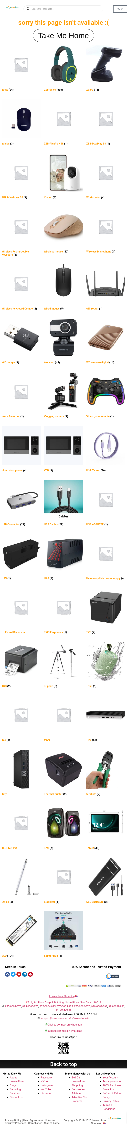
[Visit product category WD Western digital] (105, 341)
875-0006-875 (82, 1006)
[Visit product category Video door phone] (21, 449)
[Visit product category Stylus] (21, 881)
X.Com (45, 1081)
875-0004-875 (48, 1006)
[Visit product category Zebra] (105, 69)
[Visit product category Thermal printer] (63, 773)
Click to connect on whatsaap (65, 1024)
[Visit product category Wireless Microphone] (105, 230)
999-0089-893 (116, 1006)
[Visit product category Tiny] (105, 719)
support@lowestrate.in (54, 1018)
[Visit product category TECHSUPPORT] (21, 827)
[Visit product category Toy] (21, 719)
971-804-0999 (63, 1010)
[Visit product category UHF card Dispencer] (21, 611)
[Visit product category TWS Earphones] (63, 611)
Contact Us (16, 1097)
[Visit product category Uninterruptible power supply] (105, 557)
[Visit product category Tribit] (105, 665)
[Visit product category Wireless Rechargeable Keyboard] (21, 232)
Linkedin (46, 1093)
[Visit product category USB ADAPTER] (105, 503)
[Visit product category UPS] (21, 557)
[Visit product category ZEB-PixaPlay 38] (105, 122)
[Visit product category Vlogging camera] (63, 395)
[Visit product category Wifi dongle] (21, 341)
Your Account (110, 1077)
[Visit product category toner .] (63, 719)
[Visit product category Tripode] (63, 665)
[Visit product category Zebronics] (63, 69)
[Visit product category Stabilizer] (63, 881)
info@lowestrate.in (78, 1018)
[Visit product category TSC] (21, 665)
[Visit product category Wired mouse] (63, 287)
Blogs (13, 1085)
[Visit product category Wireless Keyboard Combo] (21, 287)
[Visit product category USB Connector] (21, 503)
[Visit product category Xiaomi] (63, 176)
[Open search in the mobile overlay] (63, 9)
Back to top (63, 1064)
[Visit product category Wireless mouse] (63, 230)
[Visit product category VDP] (63, 449)
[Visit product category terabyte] (105, 773)
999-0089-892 (99, 1006)
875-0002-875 (13, 1006)
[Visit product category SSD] (21, 935)
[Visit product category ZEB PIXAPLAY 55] (21, 176)
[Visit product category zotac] (21, 69)
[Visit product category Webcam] (63, 341)
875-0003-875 (30, 1006)
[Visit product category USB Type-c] (105, 449)
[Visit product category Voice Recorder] (21, 395)
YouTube (46, 1089)
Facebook (46, 1077)
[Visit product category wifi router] (105, 287)
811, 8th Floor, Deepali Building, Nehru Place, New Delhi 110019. (65, 1002)
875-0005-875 (65, 1006)
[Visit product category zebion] (21, 122)
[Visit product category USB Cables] (63, 503)
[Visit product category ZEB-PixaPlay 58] (63, 122)
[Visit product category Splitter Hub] (63, 935)
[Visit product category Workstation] (105, 176)
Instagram (47, 1085)
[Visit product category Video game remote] (105, 395)
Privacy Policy (111, 1101)
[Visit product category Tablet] (105, 827)
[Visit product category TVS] (105, 611)
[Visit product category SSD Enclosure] (105, 881)
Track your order (112, 1081)
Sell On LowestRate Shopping (78, 1081)
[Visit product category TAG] (63, 827)
